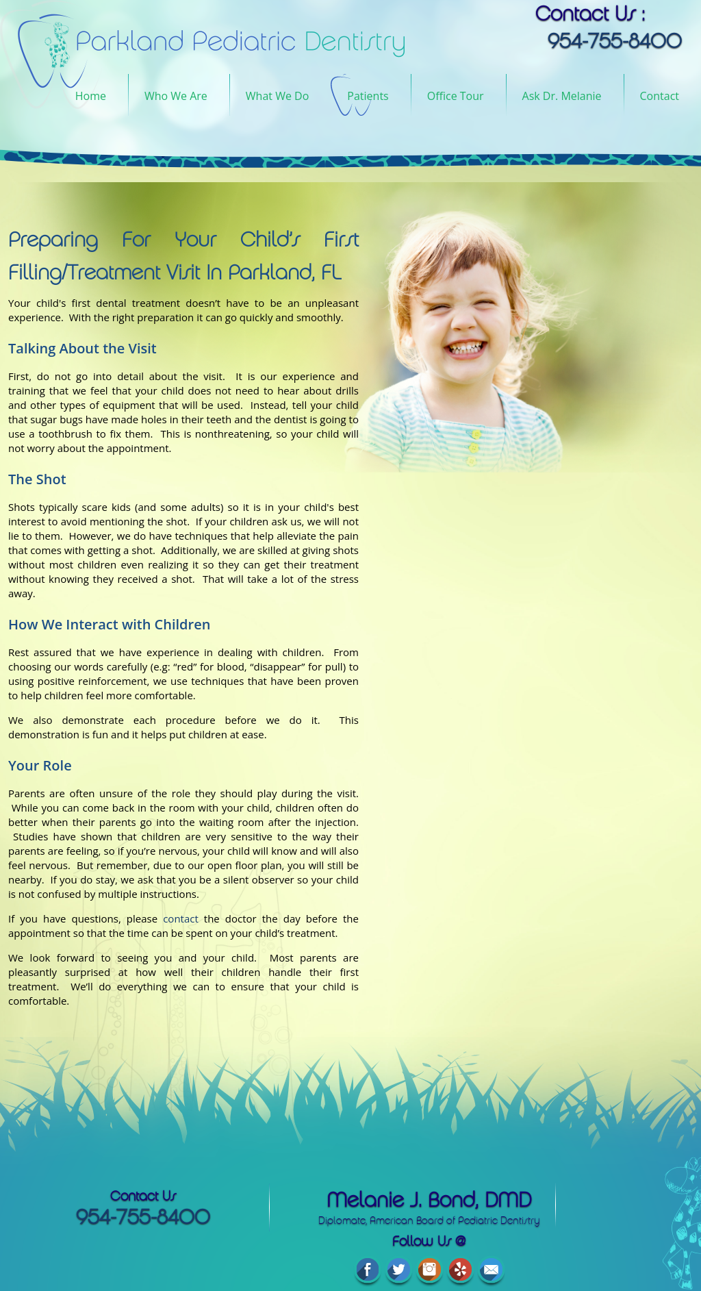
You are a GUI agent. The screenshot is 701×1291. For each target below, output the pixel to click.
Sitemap (468, 1259)
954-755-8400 (116, 1217)
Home (90, 95)
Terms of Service (293, 1259)
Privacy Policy (215, 1259)
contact (181, 918)
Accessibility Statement (390, 1259)
